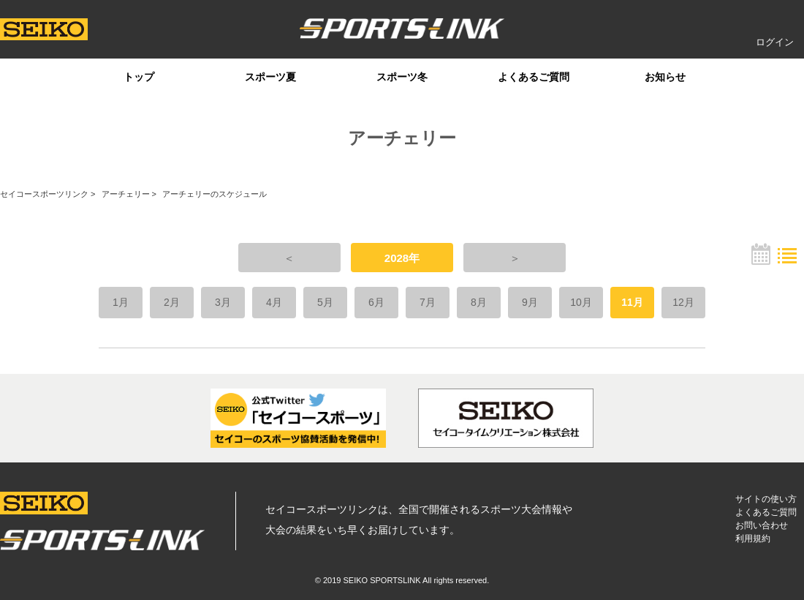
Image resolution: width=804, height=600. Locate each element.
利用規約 (752, 538)
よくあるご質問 (533, 77)
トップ (139, 77)
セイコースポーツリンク (44, 194)
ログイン (775, 42)
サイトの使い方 (766, 499)
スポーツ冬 (402, 77)
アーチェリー (126, 194)
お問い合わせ (761, 525)
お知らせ (665, 77)
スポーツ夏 (270, 77)
